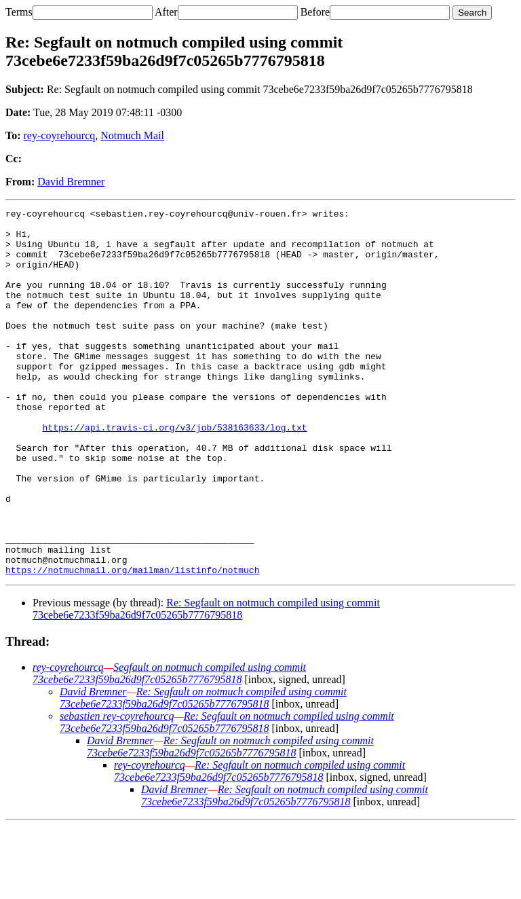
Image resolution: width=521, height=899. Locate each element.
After (166, 12)
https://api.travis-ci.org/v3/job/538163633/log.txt (175, 472)
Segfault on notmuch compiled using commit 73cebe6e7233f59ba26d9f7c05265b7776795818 (169, 746)
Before (315, 12)
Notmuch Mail (132, 135)
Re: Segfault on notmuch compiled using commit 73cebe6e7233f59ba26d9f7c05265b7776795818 (206, 682)
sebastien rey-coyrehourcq (117, 789)
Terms (19, 12)
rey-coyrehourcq (60, 135)
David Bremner (70, 181)
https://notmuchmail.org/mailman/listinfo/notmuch (132, 643)
